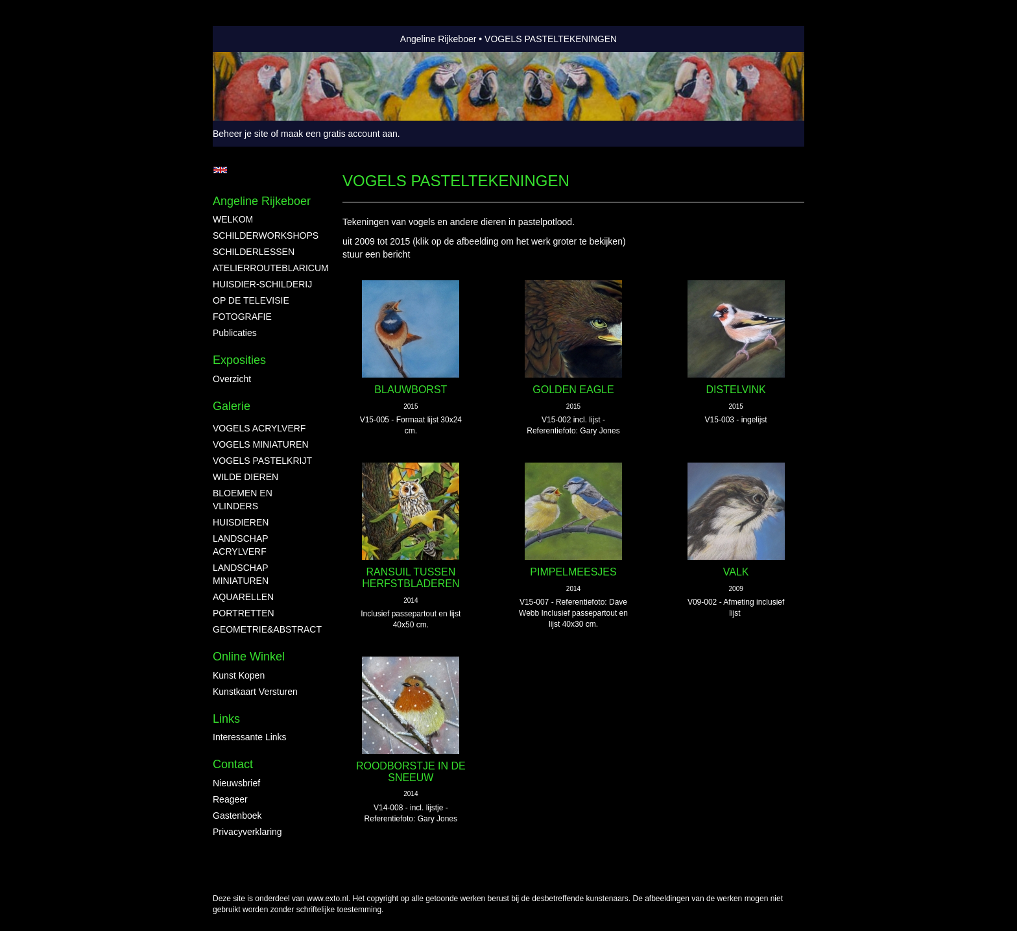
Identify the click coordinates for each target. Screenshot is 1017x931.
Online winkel (249, 656)
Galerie (231, 406)
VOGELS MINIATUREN (261, 444)
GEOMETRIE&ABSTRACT (265, 629)
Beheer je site (241, 133)
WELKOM (233, 219)
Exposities (239, 360)
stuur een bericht (376, 254)
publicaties (235, 333)
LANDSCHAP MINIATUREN (241, 574)
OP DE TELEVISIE (251, 300)
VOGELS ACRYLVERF (259, 428)
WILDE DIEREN (245, 477)
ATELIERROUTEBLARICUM (265, 268)
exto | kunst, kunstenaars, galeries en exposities (249, 39)
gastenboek (237, 815)
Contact (233, 764)
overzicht (232, 379)
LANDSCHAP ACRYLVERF (240, 545)
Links (226, 718)
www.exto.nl (327, 898)
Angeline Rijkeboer (438, 39)
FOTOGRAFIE (242, 316)
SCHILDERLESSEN (253, 252)
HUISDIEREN (241, 522)
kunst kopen (239, 675)
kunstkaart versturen (255, 691)
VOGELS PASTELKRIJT (262, 460)
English (220, 170)
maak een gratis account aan (339, 133)
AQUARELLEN (243, 597)
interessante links (250, 737)
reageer (230, 799)
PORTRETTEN (243, 613)
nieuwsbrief (236, 783)
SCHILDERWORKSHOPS (265, 235)
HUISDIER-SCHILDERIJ (262, 284)
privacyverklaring (247, 832)
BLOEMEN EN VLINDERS (242, 499)
